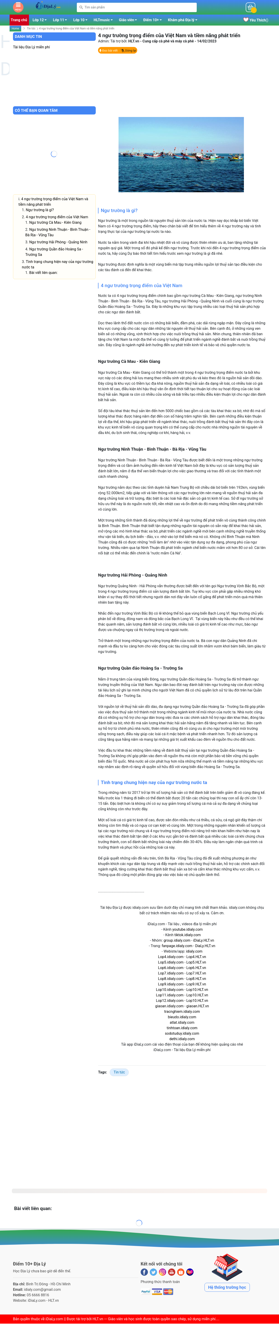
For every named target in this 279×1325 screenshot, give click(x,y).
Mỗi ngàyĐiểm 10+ (221, 8)
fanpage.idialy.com (177, 947)
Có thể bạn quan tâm (36, 111)
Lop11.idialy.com (169, 996)
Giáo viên (129, 22)
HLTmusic (104, 22)
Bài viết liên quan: (43, 274)
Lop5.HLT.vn (196, 963)
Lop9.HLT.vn (196, 985)
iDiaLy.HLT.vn (203, 942)
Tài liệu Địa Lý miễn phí (31, 48)
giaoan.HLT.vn (197, 1007)
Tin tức (31, 29)
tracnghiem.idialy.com (182, 1013)
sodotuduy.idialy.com (182, 1035)
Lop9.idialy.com (170, 985)
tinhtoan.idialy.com (182, 1029)
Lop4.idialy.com (170, 958)
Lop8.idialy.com (170, 980)
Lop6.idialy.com (170, 969)
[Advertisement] (182, 86)
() (255, 21)
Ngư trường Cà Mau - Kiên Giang (55, 224)
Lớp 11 (61, 22)
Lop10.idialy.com (169, 991)
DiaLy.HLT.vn (205, 947)
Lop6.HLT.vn (196, 969)
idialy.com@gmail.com (42, 1291)
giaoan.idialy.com (169, 1007)
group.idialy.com (177, 942)
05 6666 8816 (38, 1296)
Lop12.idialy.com (169, 1002)
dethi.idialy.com (182, 1040)
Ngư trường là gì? (40, 211)
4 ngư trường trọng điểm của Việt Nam (57, 218)
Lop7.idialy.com (170, 974)
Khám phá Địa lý (184, 22)
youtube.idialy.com (187, 931)
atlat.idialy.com (182, 1024)
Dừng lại (128, 52)
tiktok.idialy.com (187, 936)
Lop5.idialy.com (170, 963)
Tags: (102, 1073)
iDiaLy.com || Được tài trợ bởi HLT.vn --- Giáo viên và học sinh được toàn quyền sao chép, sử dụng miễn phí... (132, 1320)
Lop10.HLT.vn (197, 991)
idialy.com (194, 953)
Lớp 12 (41, 22)
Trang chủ (19, 21)
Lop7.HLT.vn (196, 974)
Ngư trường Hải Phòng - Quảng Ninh (58, 243)
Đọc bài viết (108, 52)
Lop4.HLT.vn (196, 958)
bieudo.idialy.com (182, 1018)
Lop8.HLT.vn (196, 980)
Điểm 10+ (153, 22)
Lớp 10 (81, 22)
